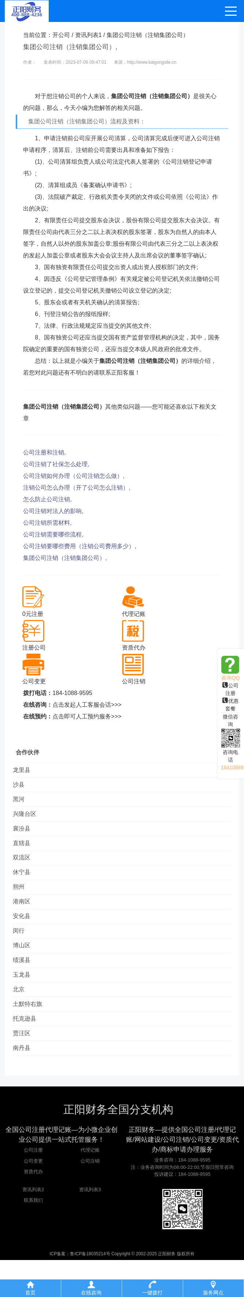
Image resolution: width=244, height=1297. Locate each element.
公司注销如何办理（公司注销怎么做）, (73, 476)
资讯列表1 (88, 35)
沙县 (21, 787)
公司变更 (33, 1198)
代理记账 (90, 1187)
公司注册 (33, 1187)
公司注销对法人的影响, (53, 511)
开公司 (61, 35)
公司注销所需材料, (47, 523)
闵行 (21, 952)
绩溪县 (24, 985)
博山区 (24, 968)
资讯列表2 (33, 1226)
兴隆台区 (27, 820)
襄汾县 (24, 836)
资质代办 (33, 1208)
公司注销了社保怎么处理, (56, 464)
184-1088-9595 (72, 693)
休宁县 (24, 886)
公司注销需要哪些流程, (53, 534)
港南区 (24, 919)
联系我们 (33, 1237)
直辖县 (24, 853)
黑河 (21, 803)
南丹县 (24, 1084)
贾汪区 (24, 1067)
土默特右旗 (30, 1034)
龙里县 (24, 771)
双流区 (24, 869)
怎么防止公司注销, (47, 499)
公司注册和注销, (44, 452)
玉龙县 (24, 1001)
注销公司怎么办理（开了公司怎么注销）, (76, 487)
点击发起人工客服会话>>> (86, 705)
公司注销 (90, 1198)
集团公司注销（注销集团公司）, (65, 558)
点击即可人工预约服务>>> (86, 716)
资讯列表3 (90, 1226)
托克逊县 (27, 1051)
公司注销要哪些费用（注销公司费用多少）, (79, 546)
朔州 (21, 902)
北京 (21, 1018)
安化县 (24, 935)
